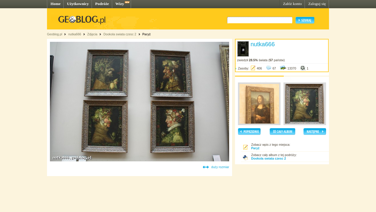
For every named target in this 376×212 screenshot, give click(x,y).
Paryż (146, 34)
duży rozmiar (220, 167)
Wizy (119, 3)
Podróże (102, 3)
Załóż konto (292, 3)
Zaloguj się (317, 3)
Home (56, 3)
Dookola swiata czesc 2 (119, 34)
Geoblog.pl (54, 34)
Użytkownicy (78, 3)
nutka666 (74, 34)
